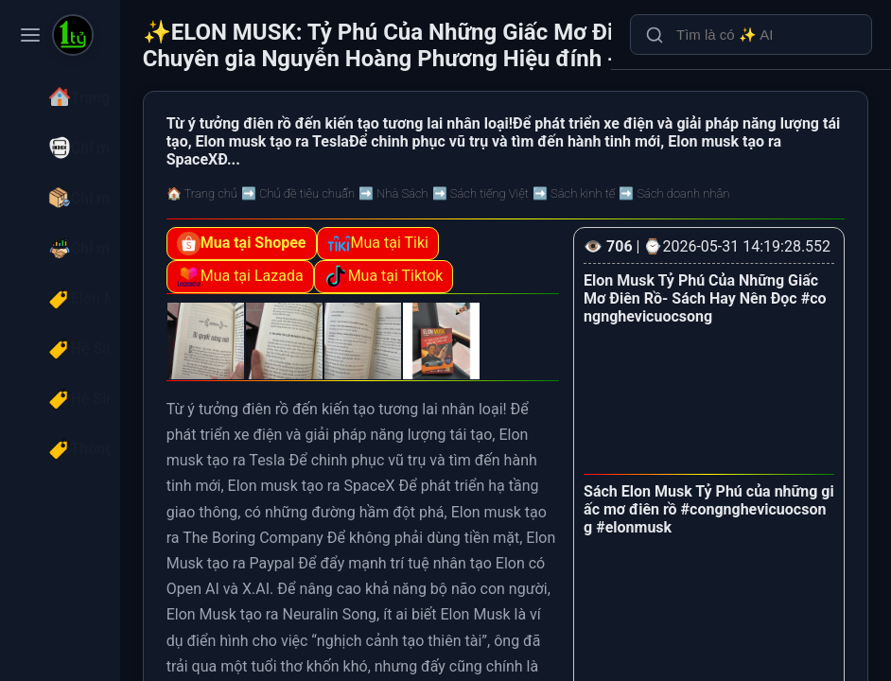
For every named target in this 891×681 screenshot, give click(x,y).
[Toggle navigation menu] (30, 35)
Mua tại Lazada (347, 303)
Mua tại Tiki (484, 270)
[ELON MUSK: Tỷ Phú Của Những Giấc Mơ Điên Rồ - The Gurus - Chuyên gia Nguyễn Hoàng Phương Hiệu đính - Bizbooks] (73, 37)
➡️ (405, 220)
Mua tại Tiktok (490, 303)
